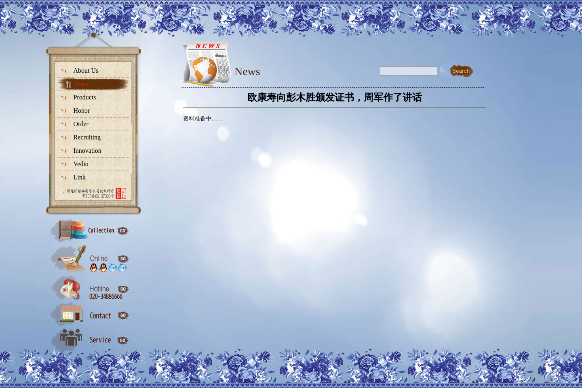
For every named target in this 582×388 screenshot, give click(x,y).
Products (85, 97)
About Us (86, 70)
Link (80, 177)
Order (81, 123)
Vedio (81, 163)
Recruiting (87, 137)
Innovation (87, 150)
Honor (82, 110)
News (81, 83)
